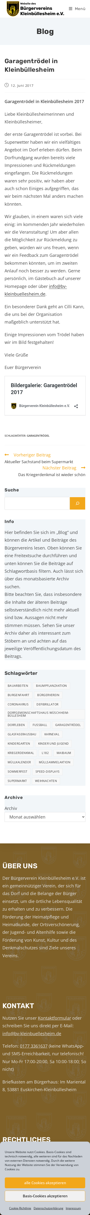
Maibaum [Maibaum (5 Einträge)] (64, 753)
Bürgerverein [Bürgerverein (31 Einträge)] (48, 695)
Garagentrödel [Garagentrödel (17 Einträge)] (68, 725)
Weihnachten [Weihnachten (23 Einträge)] (46, 781)
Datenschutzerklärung (48, 1208)
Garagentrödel (38, 435)
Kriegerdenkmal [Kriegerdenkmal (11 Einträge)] (21, 753)
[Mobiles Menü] (77, 8)
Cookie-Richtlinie (20, 1208)
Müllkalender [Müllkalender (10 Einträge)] (19, 762)
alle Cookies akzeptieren (45, 1182)
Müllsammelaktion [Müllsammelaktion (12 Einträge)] (54, 762)
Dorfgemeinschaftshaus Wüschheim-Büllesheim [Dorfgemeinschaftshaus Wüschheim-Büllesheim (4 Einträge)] (38, 714)
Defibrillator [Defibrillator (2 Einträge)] (47, 704)
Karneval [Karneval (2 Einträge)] (51, 734)
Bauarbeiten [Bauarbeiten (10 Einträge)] (18, 686)
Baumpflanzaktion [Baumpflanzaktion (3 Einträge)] (51, 686)
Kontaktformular (54, 1018)
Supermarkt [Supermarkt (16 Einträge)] (17, 781)
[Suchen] (77, 503)
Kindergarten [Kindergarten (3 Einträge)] (19, 744)
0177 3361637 (34, 1046)
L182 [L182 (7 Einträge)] (45, 753)
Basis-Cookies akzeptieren (45, 1195)
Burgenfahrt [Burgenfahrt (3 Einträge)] (18, 695)
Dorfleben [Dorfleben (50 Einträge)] (16, 725)
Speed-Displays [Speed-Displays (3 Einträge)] (48, 772)
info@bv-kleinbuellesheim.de (31, 1033)
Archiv (11, 808)
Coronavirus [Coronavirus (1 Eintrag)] (18, 704)
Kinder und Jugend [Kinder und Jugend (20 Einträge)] (53, 744)
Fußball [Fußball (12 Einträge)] (40, 725)
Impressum (73, 1208)
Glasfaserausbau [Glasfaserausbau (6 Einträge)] (22, 734)
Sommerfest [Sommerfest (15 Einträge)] (18, 772)
